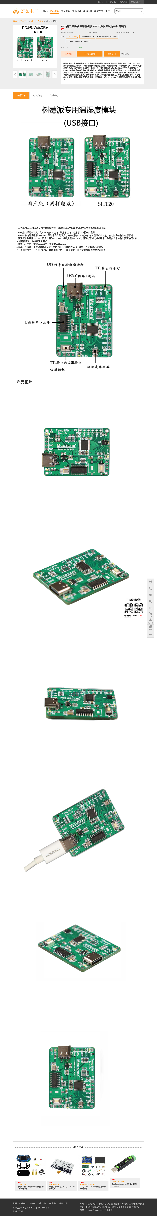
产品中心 (54, 11)
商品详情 (21, 95)
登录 (99, 2)
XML (15, 1211)
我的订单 (123, 2)
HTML (21, 1211)
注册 (105, 2)
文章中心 (65, 11)
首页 (15, 21)
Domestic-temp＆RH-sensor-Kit (78, 41)
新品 (45, 11)
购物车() (137, 2)
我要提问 (112, 54)
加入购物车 (92, 54)
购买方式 (98, 11)
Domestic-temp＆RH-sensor (107, 37)
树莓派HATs (51, 21)
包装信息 (37, 95)
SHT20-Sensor (72, 37)
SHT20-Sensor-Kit (87, 37)
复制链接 (125, 54)
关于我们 (76, 11)
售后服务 (54, 95)
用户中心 (113, 2)
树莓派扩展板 (37, 21)
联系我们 (87, 11)
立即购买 (69, 54)
